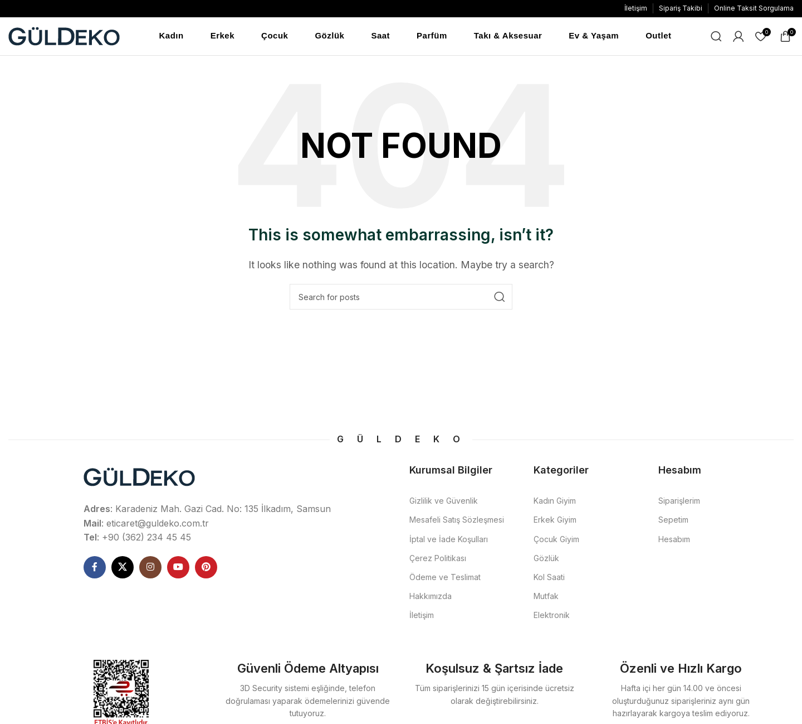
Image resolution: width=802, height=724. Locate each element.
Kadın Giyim (555, 501)
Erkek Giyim (555, 520)
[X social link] (122, 568)
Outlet (658, 36)
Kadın (171, 36)
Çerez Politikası (437, 559)
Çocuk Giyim (556, 540)
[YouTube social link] (178, 568)
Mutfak (546, 597)
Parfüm (432, 36)
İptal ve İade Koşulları (448, 540)
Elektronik (552, 616)
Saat (380, 36)
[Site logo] (64, 35)
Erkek (222, 36)
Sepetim (673, 520)
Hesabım (674, 540)
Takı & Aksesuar (508, 36)
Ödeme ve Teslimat (445, 578)
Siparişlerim (679, 501)
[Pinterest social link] (206, 568)
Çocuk (274, 36)
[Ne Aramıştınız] (716, 37)
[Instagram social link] (150, 568)
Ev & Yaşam (594, 36)
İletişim (421, 616)
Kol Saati (549, 578)
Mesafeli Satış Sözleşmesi (456, 520)
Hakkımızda (430, 597)
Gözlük (329, 36)
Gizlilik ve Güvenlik (443, 501)
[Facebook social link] (95, 568)
